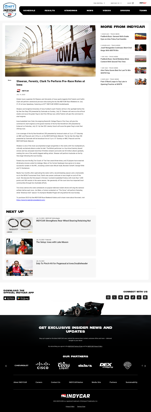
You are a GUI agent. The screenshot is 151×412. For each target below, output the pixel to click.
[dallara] (85, 365)
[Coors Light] (64, 365)
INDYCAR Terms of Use (75, 346)
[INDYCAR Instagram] (108, 297)
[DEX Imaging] (106, 365)
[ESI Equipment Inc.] (127, 365)
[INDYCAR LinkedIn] (145, 297)
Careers (39, 382)
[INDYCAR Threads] (139, 297)
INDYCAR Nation (76, 382)
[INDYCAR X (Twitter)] (114, 297)
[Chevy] (21, 365)
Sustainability (132, 382)
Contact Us (55, 382)
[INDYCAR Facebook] (120, 297)
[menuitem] (29, 10)
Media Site (96, 382)
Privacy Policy (70, 406)
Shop (130, 3)
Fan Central (98, 3)
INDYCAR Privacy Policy (95, 346)
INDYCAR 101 (115, 3)
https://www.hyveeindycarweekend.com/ (30, 200)
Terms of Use (81, 406)
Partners (113, 382)
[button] (6, 366)
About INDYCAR (20, 382)
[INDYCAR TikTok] (133, 297)
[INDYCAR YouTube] (126, 297)
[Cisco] (42, 365)
